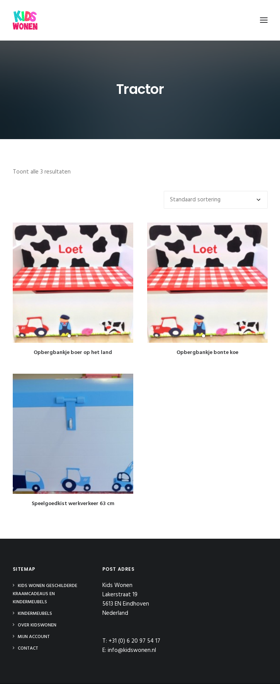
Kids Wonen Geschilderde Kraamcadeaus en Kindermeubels (45, 594)
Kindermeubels (35, 614)
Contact (28, 648)
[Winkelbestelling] (216, 200)
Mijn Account (34, 637)
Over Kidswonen (37, 625)
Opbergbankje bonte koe (207, 352)
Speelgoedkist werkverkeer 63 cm (73, 495)
